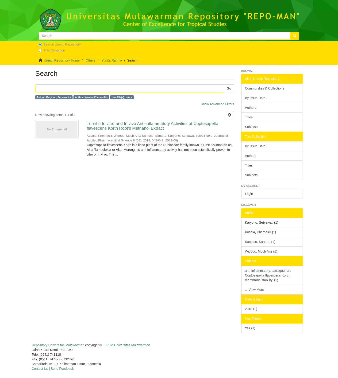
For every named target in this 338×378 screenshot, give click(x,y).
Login (249, 194)
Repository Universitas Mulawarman (58, 345)
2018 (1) (251, 309)
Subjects (251, 127)
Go (229, 88)
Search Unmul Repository (60, 44)
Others (91, 60)
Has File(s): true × (122, 97)
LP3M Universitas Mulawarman (127, 345)
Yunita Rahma (111, 60)
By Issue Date (255, 98)
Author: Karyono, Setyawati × (54, 97)
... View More (254, 290)
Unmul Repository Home (62, 60)
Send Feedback (62, 368)
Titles (249, 117)
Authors (250, 107)
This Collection (52, 50)
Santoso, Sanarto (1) (260, 242)
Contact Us (40, 368)
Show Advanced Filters (217, 104)
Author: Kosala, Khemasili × (91, 97)
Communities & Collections (264, 88)
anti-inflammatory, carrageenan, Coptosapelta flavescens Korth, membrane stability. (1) (268, 275)
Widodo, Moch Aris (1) (261, 251)
